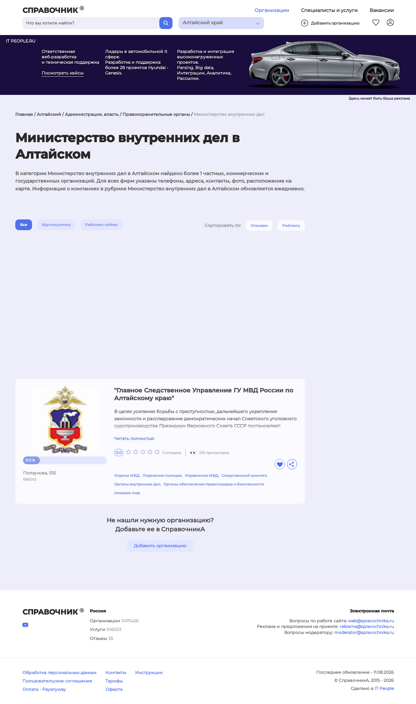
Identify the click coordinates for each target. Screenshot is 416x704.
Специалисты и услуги (329, 10)
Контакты (115, 672)
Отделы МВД (126, 475)
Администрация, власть (92, 114)
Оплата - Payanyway (44, 689)
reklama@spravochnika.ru (367, 626)
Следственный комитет (243, 475)
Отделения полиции (162, 475)
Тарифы (114, 681)
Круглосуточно (56, 224)
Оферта (113, 689)
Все (23, 224)
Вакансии (382, 10)
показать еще (127, 493)
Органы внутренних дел (137, 484)
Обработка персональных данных (59, 672)
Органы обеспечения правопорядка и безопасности (214, 484)
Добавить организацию (160, 545)
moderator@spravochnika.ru (364, 632)
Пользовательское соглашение (57, 681)
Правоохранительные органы (156, 114)
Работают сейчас (101, 224)
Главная (24, 114)
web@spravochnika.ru (371, 620)
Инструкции (149, 672)
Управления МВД (201, 475)
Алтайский (49, 114)
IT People (384, 688)
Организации (272, 10)
